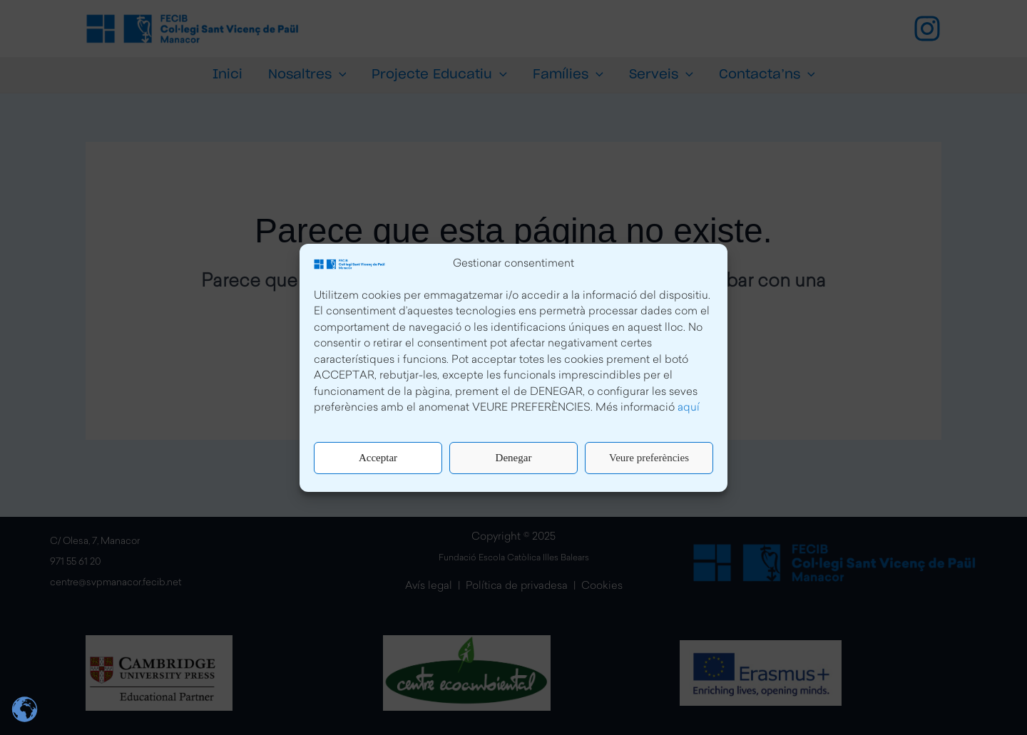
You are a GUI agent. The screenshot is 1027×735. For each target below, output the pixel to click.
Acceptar (378, 457)
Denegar (514, 457)
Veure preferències (649, 457)
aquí (689, 408)
